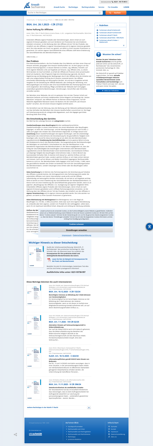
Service (101, 7)
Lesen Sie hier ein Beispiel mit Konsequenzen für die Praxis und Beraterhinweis (70, 260)
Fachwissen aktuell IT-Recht (108, 35)
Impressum (67, 235)
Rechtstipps (73, 7)
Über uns (114, 437)
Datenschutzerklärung (82, 235)
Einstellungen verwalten (76, 230)
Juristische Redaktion (74, 439)
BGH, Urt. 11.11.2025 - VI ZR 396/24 (65, 384)
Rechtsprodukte (88, 7)
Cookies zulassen (76, 224)
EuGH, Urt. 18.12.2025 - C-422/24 (64, 356)
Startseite (114, 427)
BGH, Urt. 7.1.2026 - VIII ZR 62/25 (64, 321)
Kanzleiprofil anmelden (75, 426)
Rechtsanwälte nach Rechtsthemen (79, 434)
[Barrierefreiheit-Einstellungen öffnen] (149, 226)
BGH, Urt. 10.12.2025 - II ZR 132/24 (64, 291)
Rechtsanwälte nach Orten (76, 429)
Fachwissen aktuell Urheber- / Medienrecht (109, 41)
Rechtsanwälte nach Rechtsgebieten (79, 432)
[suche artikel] (64, 13)
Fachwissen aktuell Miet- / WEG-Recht (111, 38)
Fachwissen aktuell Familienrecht (110, 33)
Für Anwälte (113, 7)
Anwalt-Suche (59, 7)
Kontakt (113, 429)
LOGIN (126, 7)
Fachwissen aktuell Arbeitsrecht (109, 30)
